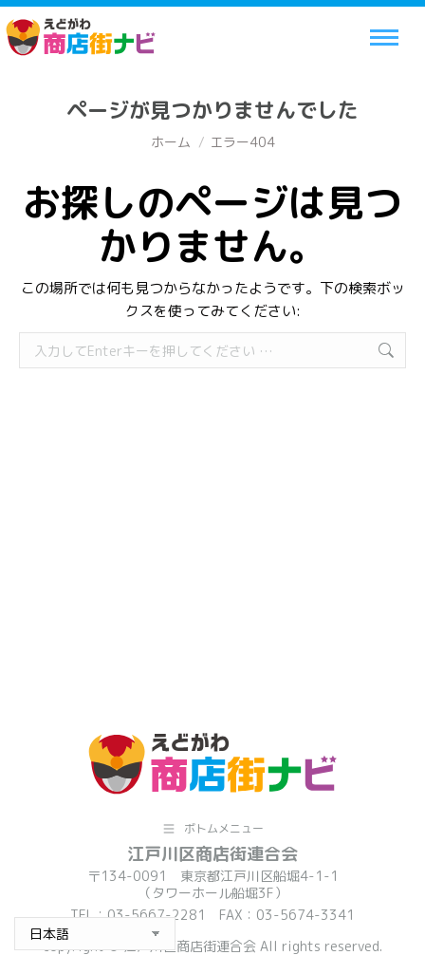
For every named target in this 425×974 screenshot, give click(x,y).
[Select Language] (95, 933)
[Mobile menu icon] (384, 37)
